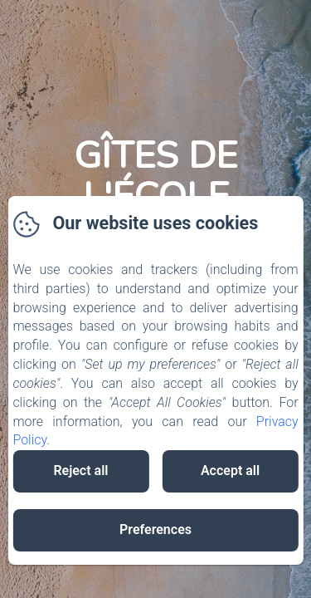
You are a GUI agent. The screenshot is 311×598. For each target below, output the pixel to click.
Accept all (230, 470)
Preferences (155, 529)
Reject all (80, 470)
